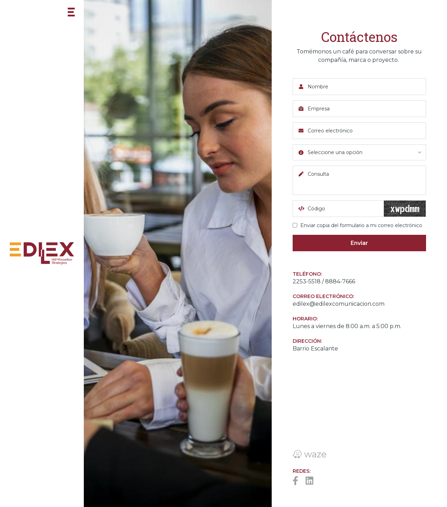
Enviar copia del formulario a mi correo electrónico (357, 225)
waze (310, 454)
